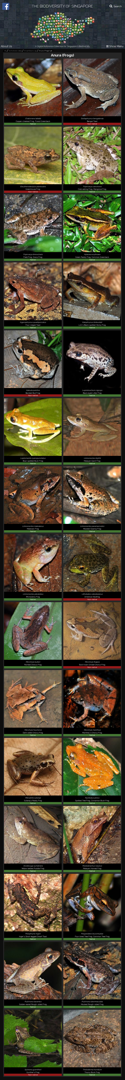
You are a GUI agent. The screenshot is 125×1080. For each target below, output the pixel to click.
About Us (6, 46)
